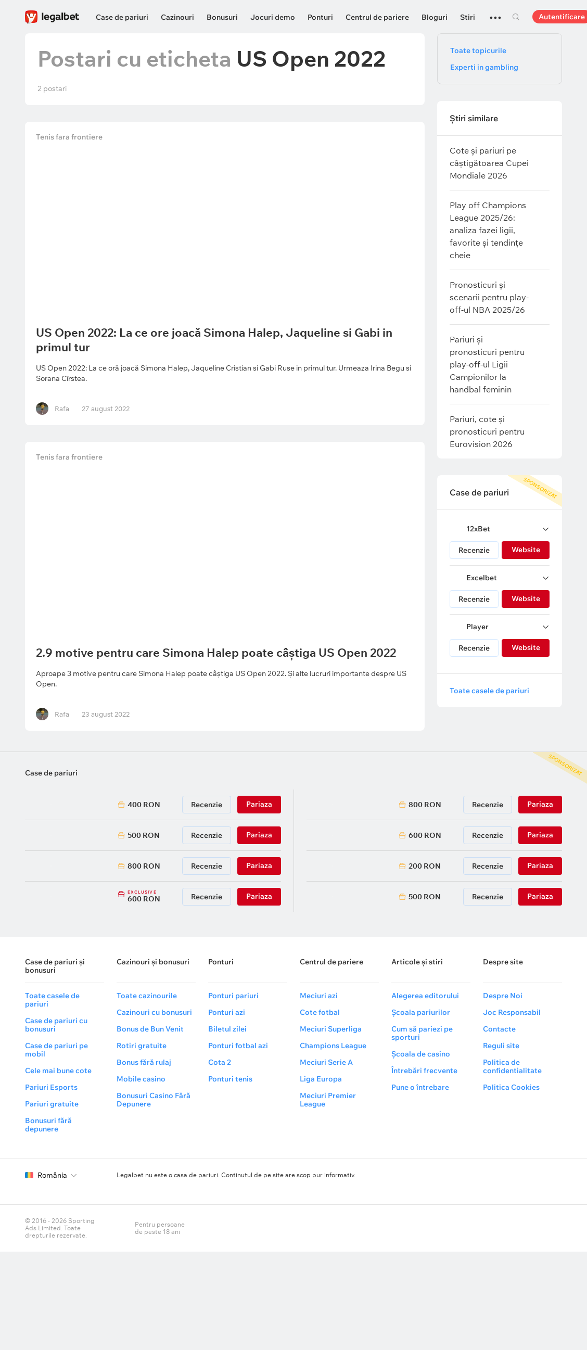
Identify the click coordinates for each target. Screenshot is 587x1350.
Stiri (467, 17)
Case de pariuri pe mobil (56, 1050)
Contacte (499, 1029)
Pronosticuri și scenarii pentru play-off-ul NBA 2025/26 (489, 297)
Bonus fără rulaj (144, 1062)
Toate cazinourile (147, 995)
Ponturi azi (226, 1012)
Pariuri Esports (51, 1087)
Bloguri (435, 17)
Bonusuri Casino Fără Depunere (153, 1100)
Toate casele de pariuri (489, 690)
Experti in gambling (484, 67)
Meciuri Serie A (326, 1062)
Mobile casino (141, 1079)
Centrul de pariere (377, 17)
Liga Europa (321, 1079)
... (495, 13)
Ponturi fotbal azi (238, 1045)
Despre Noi (502, 995)
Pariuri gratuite (52, 1104)
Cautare (516, 16)
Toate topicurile (478, 50)
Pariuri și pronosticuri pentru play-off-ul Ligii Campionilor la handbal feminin (487, 364)
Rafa (63, 408)
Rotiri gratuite (142, 1045)
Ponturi (320, 17)
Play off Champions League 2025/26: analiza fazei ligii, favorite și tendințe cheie (488, 230)
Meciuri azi (319, 995)
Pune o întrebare (420, 1087)
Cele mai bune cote (58, 1070)
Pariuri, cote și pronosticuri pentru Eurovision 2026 (487, 431)
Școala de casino (420, 1054)
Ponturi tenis (230, 1079)
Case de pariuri (122, 17)
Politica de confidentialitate (512, 1066)
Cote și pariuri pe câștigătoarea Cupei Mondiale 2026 (489, 163)
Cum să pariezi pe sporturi (422, 1033)
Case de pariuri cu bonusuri (56, 1025)
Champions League (333, 1045)
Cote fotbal (320, 1012)
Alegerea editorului (425, 995)
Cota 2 (219, 1062)
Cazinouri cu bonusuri (154, 1012)
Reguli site (501, 1045)
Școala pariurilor (420, 1012)
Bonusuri (222, 17)
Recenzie (474, 550)
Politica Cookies (511, 1087)
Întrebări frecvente (424, 1070)
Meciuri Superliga (331, 1029)
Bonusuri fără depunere (48, 1125)
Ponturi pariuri (233, 995)
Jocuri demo (272, 17)
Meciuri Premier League (328, 1100)
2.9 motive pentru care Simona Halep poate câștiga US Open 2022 (217, 652)
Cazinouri (177, 17)
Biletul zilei (227, 1029)
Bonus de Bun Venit (150, 1029)
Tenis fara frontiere (70, 138)
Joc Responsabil (512, 1012)
